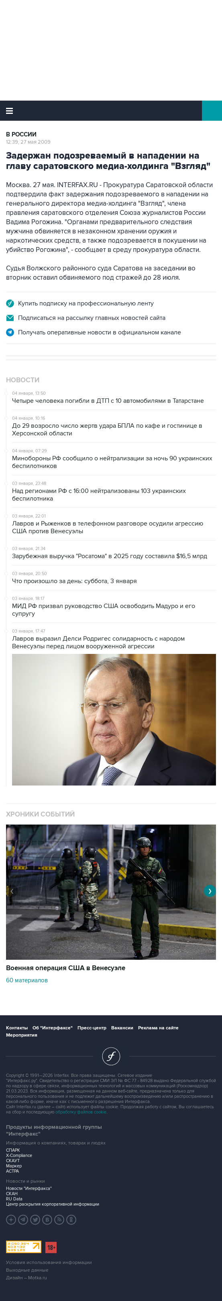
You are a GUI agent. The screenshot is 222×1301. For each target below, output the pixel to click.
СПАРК (13, 1150)
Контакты (17, 1028)
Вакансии (122, 1028)
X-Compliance (19, 1155)
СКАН (12, 1193)
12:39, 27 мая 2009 (28, 142)
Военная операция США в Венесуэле (65, 968)
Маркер (14, 1166)
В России (21, 134)
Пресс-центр (91, 1028)
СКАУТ (13, 1160)
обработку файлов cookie (80, 1112)
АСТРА (12, 1171)
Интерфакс (111, 110)
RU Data (14, 1199)
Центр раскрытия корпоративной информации (52, 1204)
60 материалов (27, 980)
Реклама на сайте (158, 1028)
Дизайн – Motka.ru (26, 1278)
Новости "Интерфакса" (29, 1188)
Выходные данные (27, 1270)
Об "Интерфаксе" (53, 1028)
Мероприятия (21, 1035)
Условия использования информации (49, 1263)
